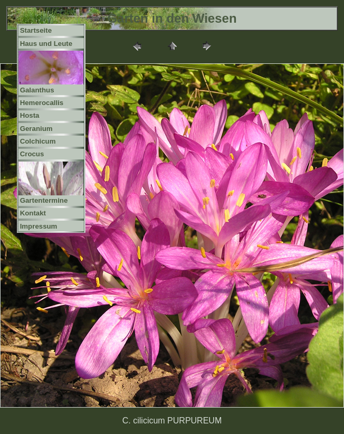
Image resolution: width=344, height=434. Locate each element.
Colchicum (38, 141)
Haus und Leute (46, 44)
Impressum (39, 226)
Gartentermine (44, 200)
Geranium (36, 129)
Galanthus (37, 90)
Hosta (30, 115)
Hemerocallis (42, 103)
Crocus (32, 154)
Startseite (36, 30)
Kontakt (33, 213)
